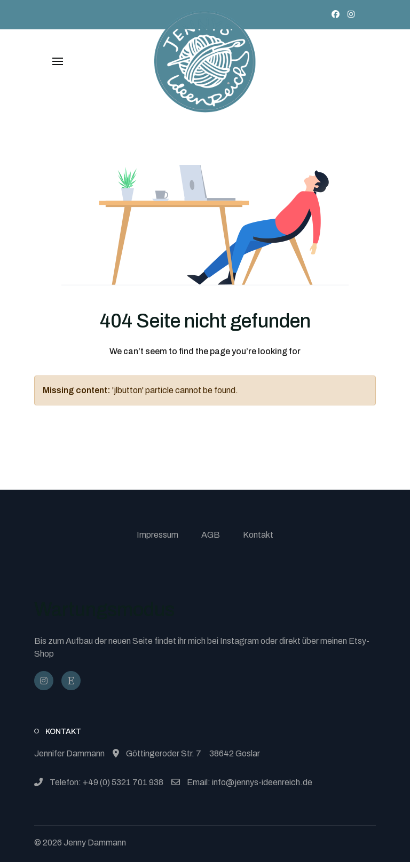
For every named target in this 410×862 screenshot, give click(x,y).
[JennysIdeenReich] (71, 680)
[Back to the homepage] (205, 61)
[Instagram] (351, 14)
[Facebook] (336, 14)
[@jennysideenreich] (43, 680)
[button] (57, 61)
